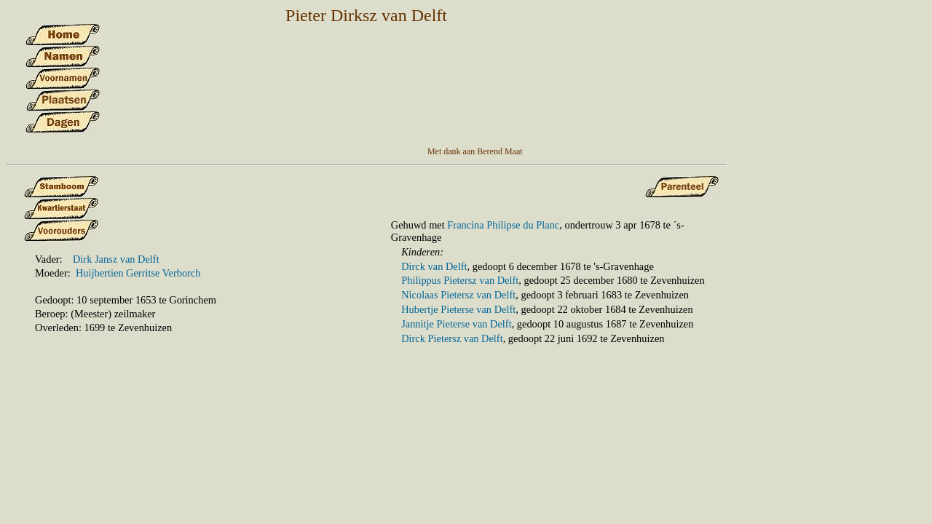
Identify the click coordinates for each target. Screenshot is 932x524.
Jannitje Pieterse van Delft (456, 324)
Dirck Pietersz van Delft (451, 338)
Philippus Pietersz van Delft (459, 280)
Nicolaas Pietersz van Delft (458, 295)
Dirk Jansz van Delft (116, 259)
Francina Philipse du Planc (503, 225)
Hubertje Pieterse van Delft (458, 309)
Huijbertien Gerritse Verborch (138, 273)
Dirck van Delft (434, 266)
